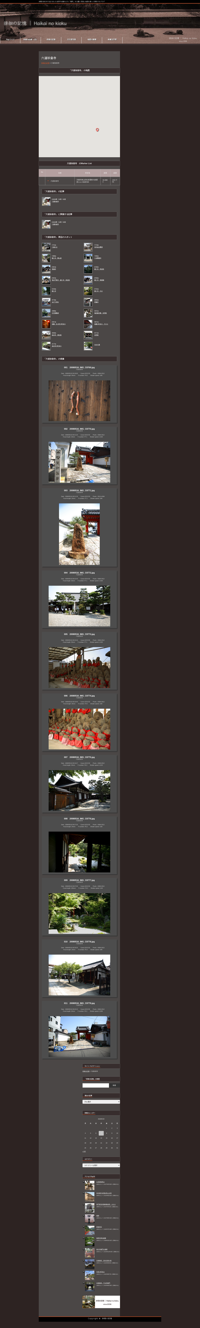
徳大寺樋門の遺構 (101, 1249)
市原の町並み (100, 1272)
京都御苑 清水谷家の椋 (104, 1260)
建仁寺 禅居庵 (99, 280)
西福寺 (54, 269)
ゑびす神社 (55, 302)
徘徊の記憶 (107, 1318)
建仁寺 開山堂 (57, 258)
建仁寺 (54, 291)
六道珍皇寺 (55, 201)
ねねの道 (97, 345)
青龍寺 (96, 302)
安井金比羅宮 (98, 247)
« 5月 (84, 1151)
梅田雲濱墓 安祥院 (100, 313)
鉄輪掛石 (99, 1227)
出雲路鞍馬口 (100, 1182)
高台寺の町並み (57, 346)
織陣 (97, 1215)
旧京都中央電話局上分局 (104, 1193)
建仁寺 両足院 (99, 269)
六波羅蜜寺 (97, 258)
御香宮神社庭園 (101, 1238)
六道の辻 (54, 247)
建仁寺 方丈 (98, 291)
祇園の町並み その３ (101, 324)
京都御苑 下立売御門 (103, 1283)
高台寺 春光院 (57, 335)
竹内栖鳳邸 (55, 313)
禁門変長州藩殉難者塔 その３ (106, 1204)
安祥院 (96, 335)
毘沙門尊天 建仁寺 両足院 (61, 280)
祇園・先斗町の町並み (59, 324)
